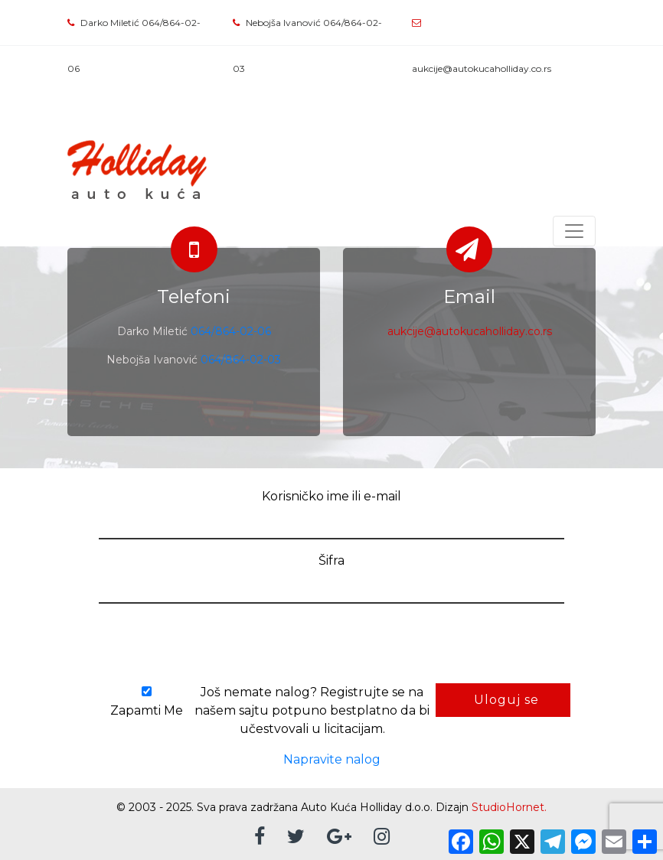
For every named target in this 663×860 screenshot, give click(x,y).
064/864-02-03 (241, 359)
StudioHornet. (509, 807)
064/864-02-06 (231, 331)
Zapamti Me (146, 702)
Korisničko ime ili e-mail (331, 496)
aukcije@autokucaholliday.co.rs (481, 68)
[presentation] (203, 646)
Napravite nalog (331, 759)
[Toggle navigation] (574, 231)
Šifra (331, 560)
